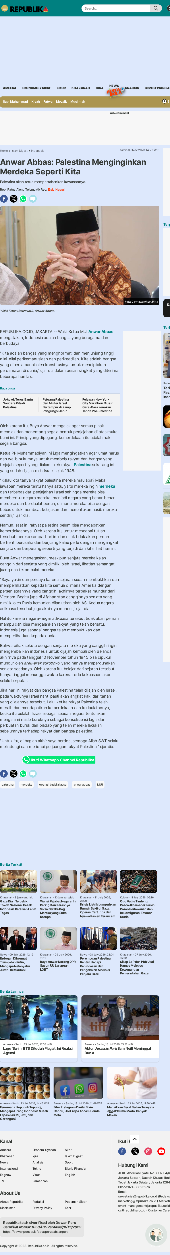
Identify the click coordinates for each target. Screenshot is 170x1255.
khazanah (80, 88)
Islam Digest (20, 150)
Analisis (38, 1162)
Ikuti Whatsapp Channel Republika (59, 760)
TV (2, 1181)
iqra (99, 88)
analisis (132, 88)
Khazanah (7, 1156)
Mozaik (61, 101)
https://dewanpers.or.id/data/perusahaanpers (35, 1231)
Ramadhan (40, 1181)
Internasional (9, 1168)
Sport (69, 1162)
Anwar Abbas (100, 331)
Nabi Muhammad (15, 101)
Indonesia (37, 150)
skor (61, 88)
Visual (37, 1175)
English (70, 1175)
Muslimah (77, 101)
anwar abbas (81, 784)
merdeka (106, 486)
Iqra (35, 1156)
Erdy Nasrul (56, 189)
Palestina (82, 464)
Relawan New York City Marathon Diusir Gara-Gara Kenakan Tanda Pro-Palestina (97, 405)
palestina (8, 784)
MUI (100, 784)
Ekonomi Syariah (37, 88)
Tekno (37, 1168)
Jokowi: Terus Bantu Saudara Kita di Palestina (18, 403)
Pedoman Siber (75, 1201)
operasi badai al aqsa (52, 784)
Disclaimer (7, 1208)
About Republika (11, 1201)
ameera (9, 88)
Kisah (35, 101)
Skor (68, 1150)
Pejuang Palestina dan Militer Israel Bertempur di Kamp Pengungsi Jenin (57, 405)
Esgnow (6, 1175)
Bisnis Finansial (75, 1168)
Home (4, 150)
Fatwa (48, 101)
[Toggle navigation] (4, 8)
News (114, 86)
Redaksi (38, 1201)
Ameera (5, 1150)
